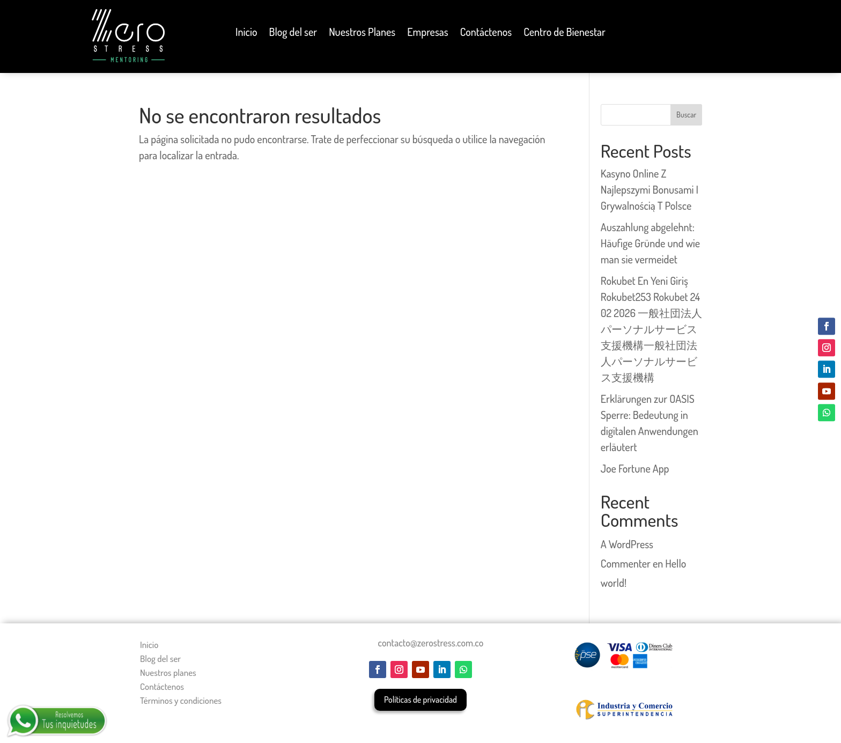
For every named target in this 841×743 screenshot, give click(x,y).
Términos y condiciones (181, 700)
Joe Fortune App (635, 468)
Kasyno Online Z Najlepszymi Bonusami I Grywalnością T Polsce (649, 189)
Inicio (246, 33)
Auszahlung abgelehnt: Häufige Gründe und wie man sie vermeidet (650, 243)
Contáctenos (486, 33)
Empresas (427, 33)
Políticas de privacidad (420, 699)
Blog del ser (293, 33)
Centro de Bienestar (564, 33)
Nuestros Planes (362, 33)
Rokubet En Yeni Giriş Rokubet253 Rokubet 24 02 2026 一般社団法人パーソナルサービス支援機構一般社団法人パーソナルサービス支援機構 (651, 329)
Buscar (686, 114)
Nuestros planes (168, 672)
